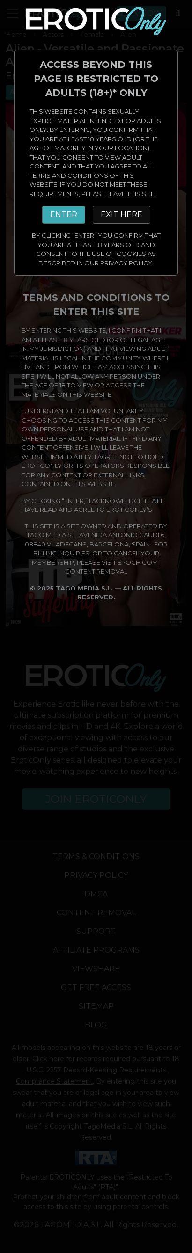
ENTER (63, 214)
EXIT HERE (121, 214)
